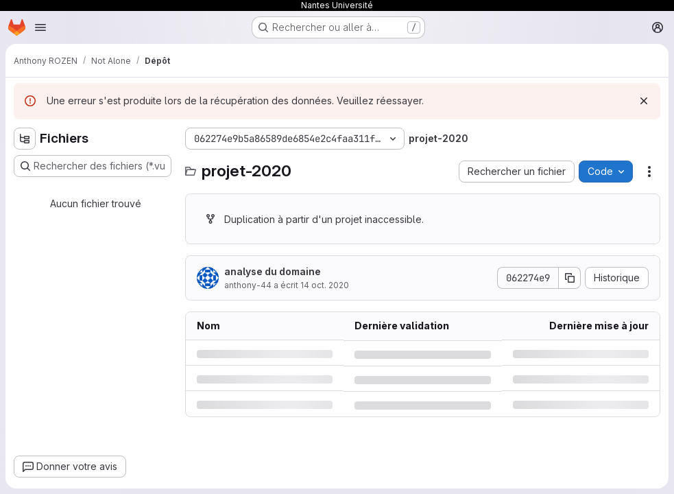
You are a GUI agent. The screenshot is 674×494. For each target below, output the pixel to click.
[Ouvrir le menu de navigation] (40, 27)
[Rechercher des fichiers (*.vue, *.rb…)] (92, 166)
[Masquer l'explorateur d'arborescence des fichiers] (25, 139)
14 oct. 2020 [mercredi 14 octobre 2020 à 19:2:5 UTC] (324, 285)
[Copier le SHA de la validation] (570, 278)
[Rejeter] (644, 101)
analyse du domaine (272, 271)
